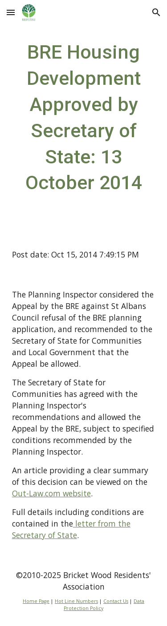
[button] (10, 12)
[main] (83, 117)
